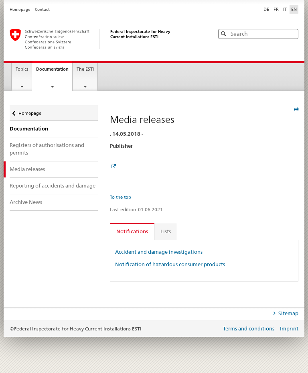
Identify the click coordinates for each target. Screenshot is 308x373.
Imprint (289, 328)
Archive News (26, 202)
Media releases (27, 169)
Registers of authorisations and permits (47, 149)
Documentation (54, 71)
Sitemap (287, 313)
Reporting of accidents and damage (52, 185)
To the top (120, 197)
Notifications (132, 231)
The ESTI (85, 69)
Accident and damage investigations (159, 252)
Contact (42, 9)
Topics (22, 69)
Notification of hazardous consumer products (170, 264)
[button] (291, 33)
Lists (165, 231)
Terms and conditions (249, 328)
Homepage (20, 9)
